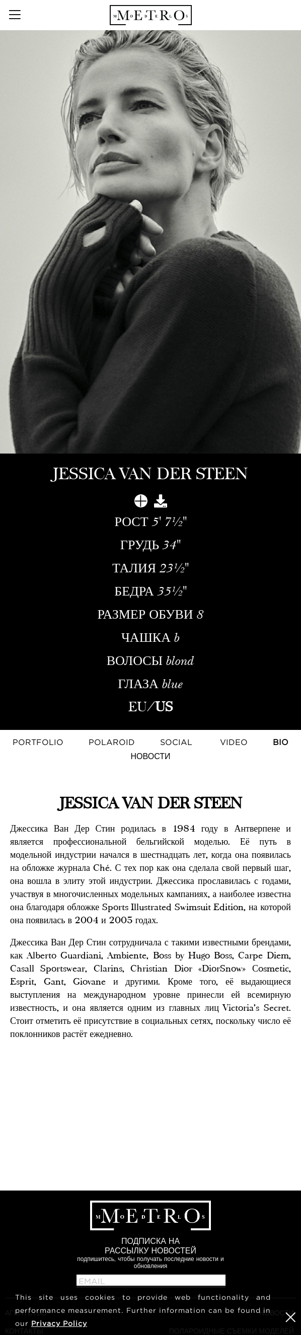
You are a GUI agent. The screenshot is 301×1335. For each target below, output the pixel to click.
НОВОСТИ (151, 756)
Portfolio (38, 742)
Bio (280, 742)
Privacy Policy (59, 1323)
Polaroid (112, 742)
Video (234, 742)
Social (176, 742)
